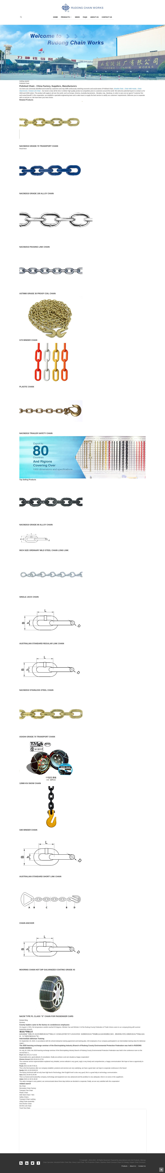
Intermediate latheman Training (31, 1039)
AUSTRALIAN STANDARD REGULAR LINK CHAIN (41, 643)
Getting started (24, 81)
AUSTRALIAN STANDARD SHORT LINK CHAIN (40, 876)
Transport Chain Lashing (27, 1099)
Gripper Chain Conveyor (137, 1162)
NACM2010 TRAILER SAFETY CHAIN (36, 433)
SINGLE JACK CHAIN (29, 597)
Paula (28, 1066)
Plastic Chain (23, 1092)
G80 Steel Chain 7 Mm (26, 1095)
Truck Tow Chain (24, 1108)
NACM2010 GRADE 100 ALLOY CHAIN (36, 193)
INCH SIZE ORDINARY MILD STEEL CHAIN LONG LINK (44, 550)
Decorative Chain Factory (27, 1088)
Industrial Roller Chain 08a (62, 1162)
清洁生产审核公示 (26, 1032)
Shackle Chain (118, 89)
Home (55, 17)
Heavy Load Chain (78, 1162)
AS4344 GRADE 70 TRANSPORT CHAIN (37, 737)
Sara (28, 1075)
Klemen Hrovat (31, 1059)
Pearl (28, 1055)
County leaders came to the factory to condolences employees (44, 1025)
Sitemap (143, 1160)
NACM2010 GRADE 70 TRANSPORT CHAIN (38, 146)
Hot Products (135, 1160)
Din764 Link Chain (25, 1106)
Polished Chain (24, 83)
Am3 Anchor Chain (25, 1103)
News (77, 17)
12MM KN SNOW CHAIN (30, 783)
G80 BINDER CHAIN (28, 830)
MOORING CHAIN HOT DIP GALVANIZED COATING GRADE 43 (47, 970)
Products (66, 17)
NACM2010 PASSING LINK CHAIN (34, 247)
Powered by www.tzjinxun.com (120, 1160)
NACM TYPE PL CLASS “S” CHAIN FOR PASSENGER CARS (46, 1016)
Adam (28, 1079)
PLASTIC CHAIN (26, 387)
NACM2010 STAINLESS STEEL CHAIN (36, 690)
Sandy (28, 1070)
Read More (23, 148)
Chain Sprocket (48, 1162)
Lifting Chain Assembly (26, 1101)
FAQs (85, 17)
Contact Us (107, 17)
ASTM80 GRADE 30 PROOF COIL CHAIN (37, 293)
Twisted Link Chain (34, 91)
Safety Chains (24, 1097)
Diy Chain (22, 1086)
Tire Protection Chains (92, 1162)
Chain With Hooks (130, 89)
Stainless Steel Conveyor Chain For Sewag (114, 1162)
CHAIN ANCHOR (26, 923)
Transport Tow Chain (26, 1090)
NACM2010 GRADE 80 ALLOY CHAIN (36, 525)
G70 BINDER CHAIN (28, 340)
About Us (94, 17)
